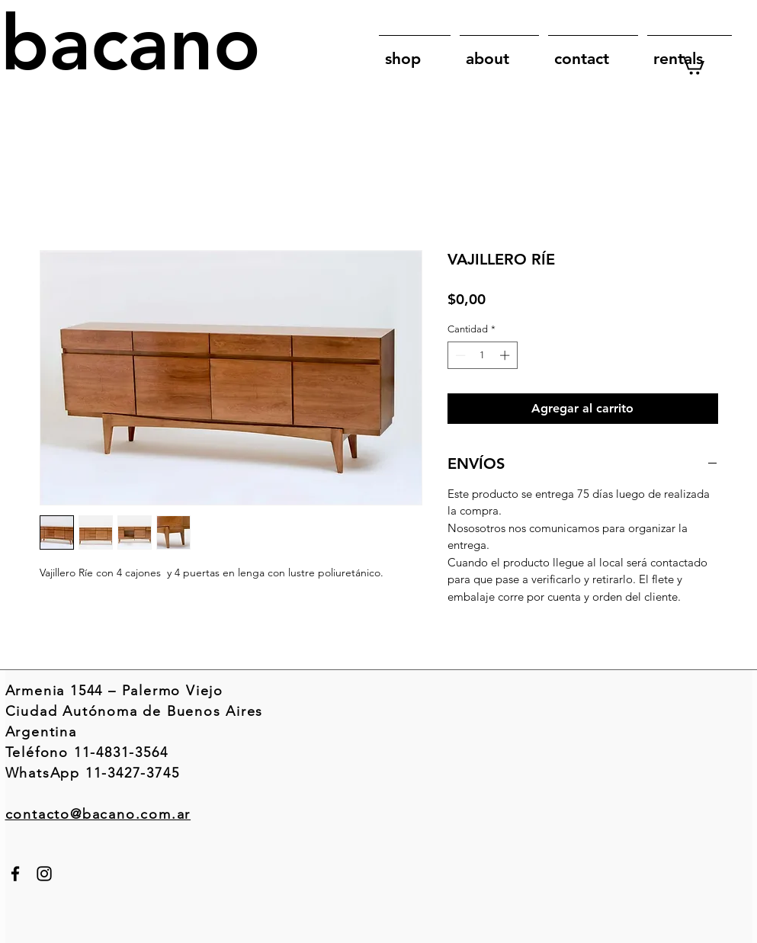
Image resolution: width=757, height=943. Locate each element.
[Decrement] (459, 355)
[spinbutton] (482, 355)
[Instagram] (44, 874)
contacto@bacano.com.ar (98, 814)
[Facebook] (15, 874)
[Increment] (506, 355)
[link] (692, 64)
